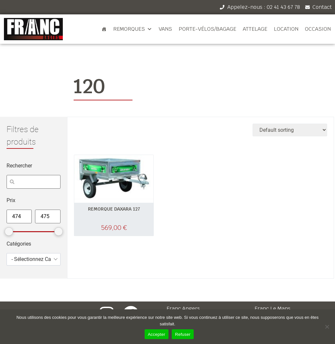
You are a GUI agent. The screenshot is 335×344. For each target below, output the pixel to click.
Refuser (182, 334)
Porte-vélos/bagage (207, 29)
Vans (165, 29)
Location (286, 29)
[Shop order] (290, 130)
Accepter (156, 334)
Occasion (318, 29)
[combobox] (34, 259)
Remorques (132, 29)
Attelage (255, 29)
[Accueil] (104, 29)
